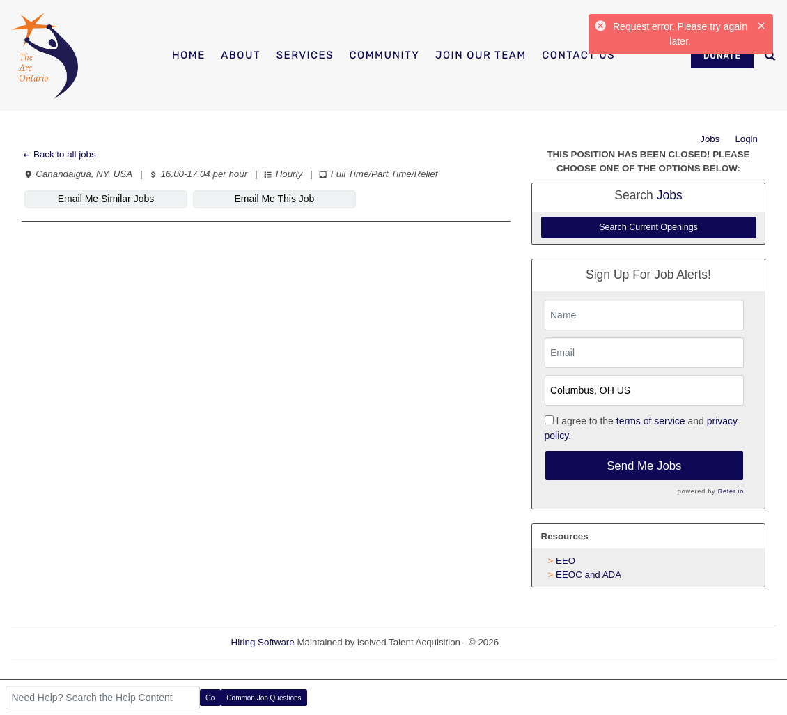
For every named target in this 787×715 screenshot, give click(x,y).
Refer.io (731, 491)
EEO (565, 560)
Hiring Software (263, 642)
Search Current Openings (648, 227)
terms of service (650, 420)
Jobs (709, 139)
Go (210, 698)
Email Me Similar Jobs (106, 198)
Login (746, 139)
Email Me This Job (275, 198)
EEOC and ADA (588, 574)
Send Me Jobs (644, 465)
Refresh (540, 642)
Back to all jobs (59, 154)
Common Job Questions (263, 698)
